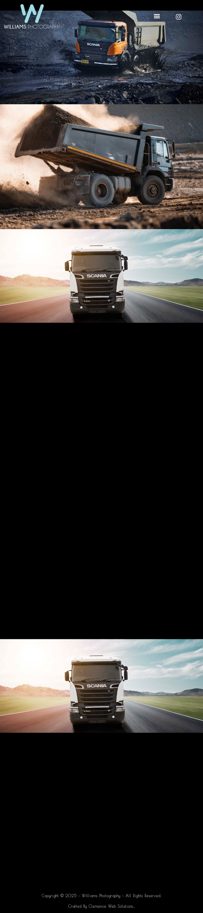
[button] (157, 16)
